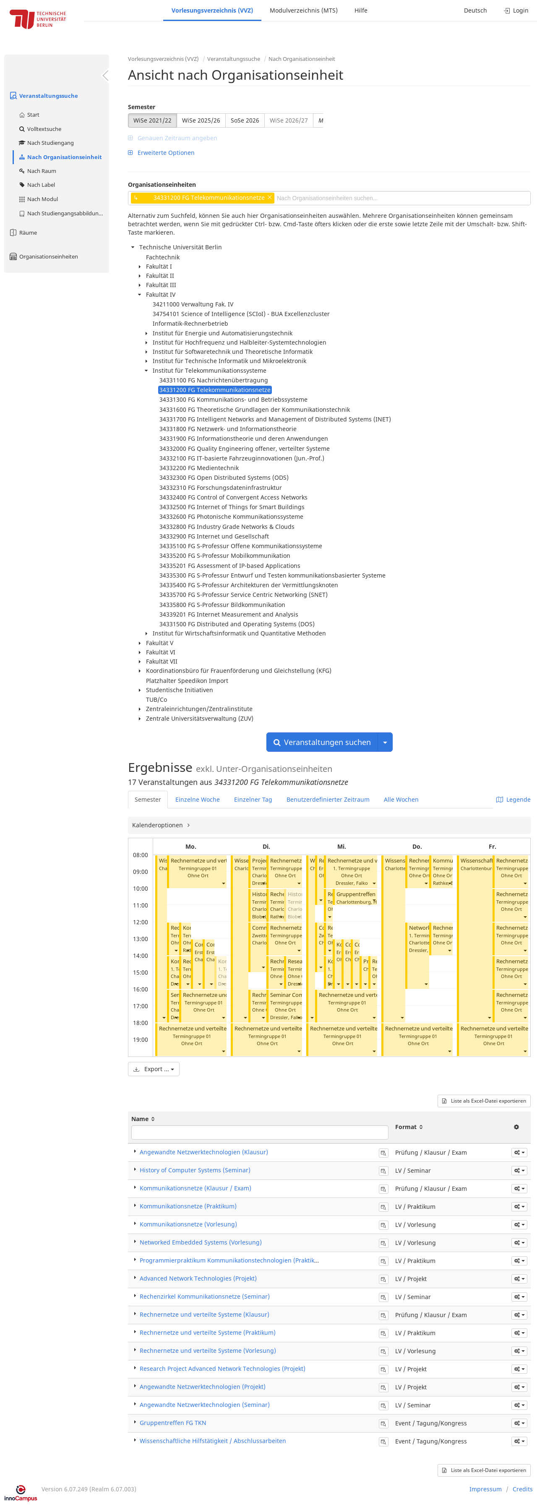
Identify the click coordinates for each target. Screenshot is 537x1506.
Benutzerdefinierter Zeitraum (328, 799)
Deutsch (475, 10)
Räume (22, 232)
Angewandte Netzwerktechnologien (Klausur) (204, 1152)
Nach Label (36, 184)
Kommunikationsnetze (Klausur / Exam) (195, 1188)
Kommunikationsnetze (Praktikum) (188, 1206)
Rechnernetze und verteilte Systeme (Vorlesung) (208, 1350)
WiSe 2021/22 (152, 120)
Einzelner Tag (253, 799)
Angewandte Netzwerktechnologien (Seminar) (205, 1405)
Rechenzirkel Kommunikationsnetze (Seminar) (205, 1296)
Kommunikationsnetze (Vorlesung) (188, 1224)
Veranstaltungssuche (43, 95)
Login (516, 10)
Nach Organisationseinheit (60, 157)
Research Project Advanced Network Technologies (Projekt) (222, 1369)
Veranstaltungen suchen (322, 742)
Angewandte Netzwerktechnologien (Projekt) (203, 1387)
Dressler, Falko (286, 1017)
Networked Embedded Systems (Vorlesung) (201, 1242)
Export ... (153, 1069)
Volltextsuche (39, 129)
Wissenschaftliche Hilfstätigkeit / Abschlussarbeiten (213, 1441)
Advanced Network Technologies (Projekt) (198, 1278)
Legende (513, 799)
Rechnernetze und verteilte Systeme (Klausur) (204, 1314)
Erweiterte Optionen (161, 153)
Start (28, 114)
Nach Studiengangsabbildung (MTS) (63, 213)
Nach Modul (38, 199)
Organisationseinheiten (43, 256)
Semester (141, 107)
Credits (523, 1489)
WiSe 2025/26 (201, 120)
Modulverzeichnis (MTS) (304, 10)
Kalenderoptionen (158, 825)
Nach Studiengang (46, 142)
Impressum (485, 1489)
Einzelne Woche (197, 799)
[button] (164, 1017)
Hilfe (361, 10)
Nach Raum (37, 171)
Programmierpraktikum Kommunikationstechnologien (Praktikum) (233, 1260)
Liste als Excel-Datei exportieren (484, 1100)
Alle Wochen (401, 799)
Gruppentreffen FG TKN (365, 894)
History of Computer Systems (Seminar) (195, 1170)
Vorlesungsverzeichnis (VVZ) (212, 10)
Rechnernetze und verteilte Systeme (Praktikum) (220, 1028)
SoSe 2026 (245, 120)
